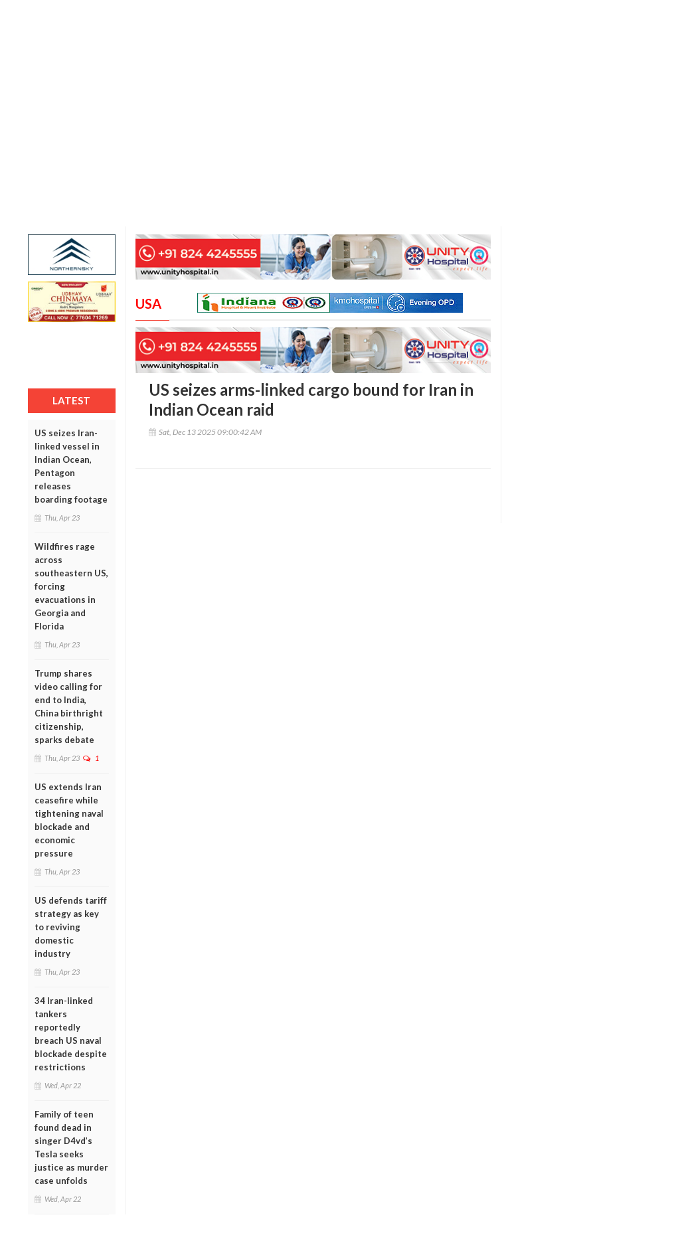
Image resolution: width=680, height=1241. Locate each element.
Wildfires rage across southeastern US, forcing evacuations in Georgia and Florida (71, 586)
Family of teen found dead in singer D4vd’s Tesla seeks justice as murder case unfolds (71, 1147)
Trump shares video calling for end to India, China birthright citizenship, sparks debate (69, 706)
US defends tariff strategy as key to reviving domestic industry (71, 927)
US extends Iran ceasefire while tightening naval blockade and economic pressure (69, 820)
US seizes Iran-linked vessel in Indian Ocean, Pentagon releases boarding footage (71, 466)
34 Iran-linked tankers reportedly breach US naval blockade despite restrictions (71, 1033)
